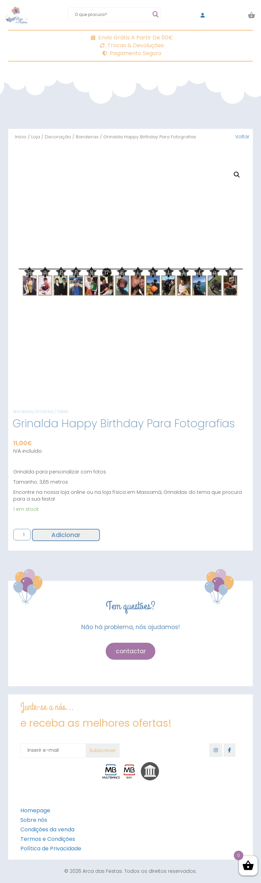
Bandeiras (87, 137)
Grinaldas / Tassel (51, 411)
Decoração (58, 137)
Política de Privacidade (50, 848)
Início (21, 137)
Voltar (242, 136)
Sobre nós (33, 820)
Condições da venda (47, 829)
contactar (131, 651)
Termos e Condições (47, 839)
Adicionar (66, 535)
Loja (35, 137)
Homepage (35, 810)
